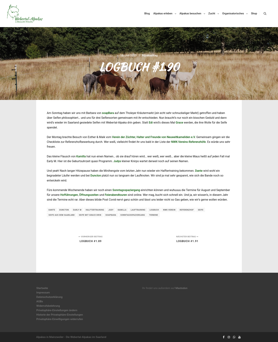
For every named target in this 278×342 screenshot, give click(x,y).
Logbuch (154, 210)
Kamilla (81, 156)
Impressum (43, 292)
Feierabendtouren (116, 195)
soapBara (108, 113)
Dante (199, 170)
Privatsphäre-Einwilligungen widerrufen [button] (59, 319)
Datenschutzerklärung (49, 297)
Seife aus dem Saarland (62, 215)
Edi (151, 122)
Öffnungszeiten (89, 195)
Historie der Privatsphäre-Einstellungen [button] (59, 314)
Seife (201, 210)
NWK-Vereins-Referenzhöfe (188, 142)
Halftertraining (95, 210)
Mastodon (182, 288)
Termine (153, 215)
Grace (179, 122)
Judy (111, 210)
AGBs (39, 301)
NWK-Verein (169, 210)
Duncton (95, 175)
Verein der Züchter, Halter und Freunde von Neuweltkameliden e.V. (154, 137)
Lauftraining (138, 210)
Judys (117, 161)
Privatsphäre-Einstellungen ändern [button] (56, 310)
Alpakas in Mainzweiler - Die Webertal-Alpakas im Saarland (71, 337)
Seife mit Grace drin (90, 215)
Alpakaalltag (150, 55)
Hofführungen (69, 195)
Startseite (42, 288)
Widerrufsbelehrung (48, 305)
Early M (77, 210)
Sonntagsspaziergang (126, 190)
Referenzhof (187, 210)
